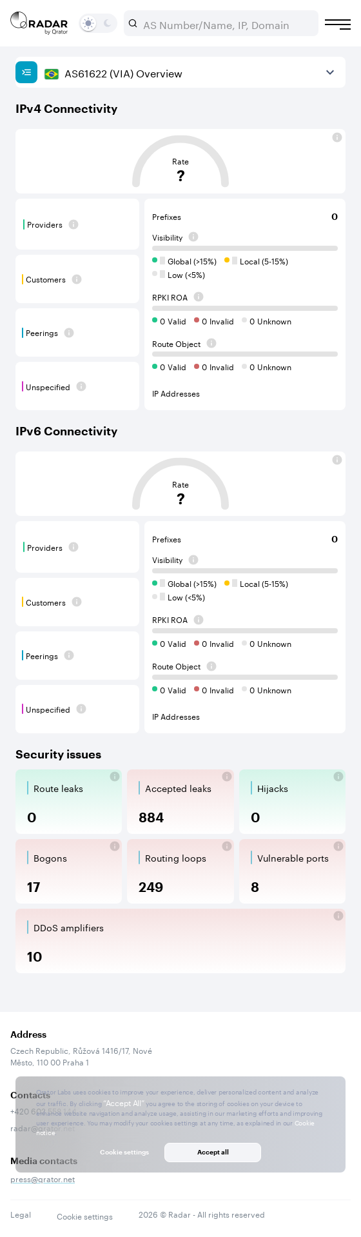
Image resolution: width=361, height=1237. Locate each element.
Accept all (213, 1152)
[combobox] (226, 23)
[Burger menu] (338, 24)
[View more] (330, 72)
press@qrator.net (42, 1178)
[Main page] (39, 23)
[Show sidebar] (26, 72)
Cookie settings (85, 1216)
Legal (20, 1213)
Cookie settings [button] (124, 1152)
